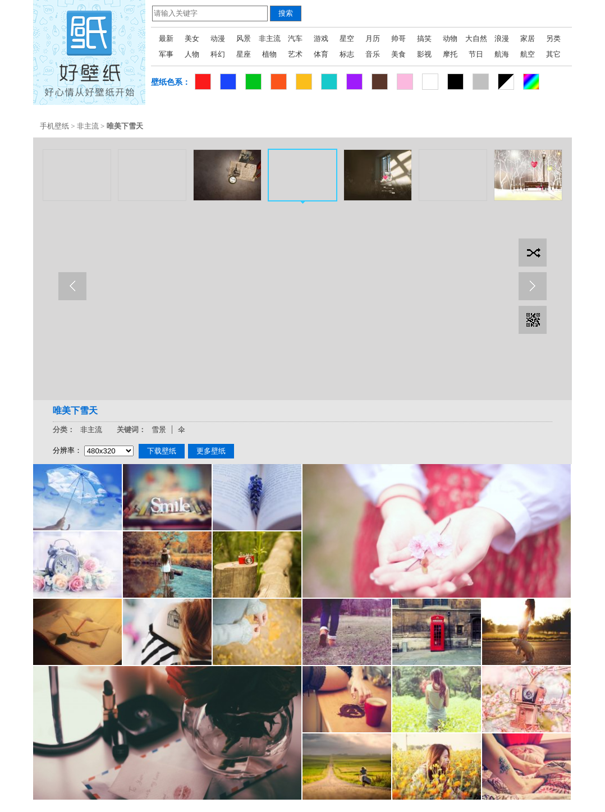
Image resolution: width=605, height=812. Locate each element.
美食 (398, 54)
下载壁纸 (161, 451)
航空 (527, 54)
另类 (553, 38)
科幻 (217, 54)
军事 (166, 54)
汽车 (295, 38)
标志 (347, 54)
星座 (243, 54)
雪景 (159, 429)
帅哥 (398, 38)
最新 (166, 38)
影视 (424, 54)
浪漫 (501, 38)
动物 (450, 38)
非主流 (270, 38)
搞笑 (424, 38)
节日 (476, 54)
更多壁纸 (211, 451)
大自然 (476, 38)
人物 (192, 54)
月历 (372, 38)
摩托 (450, 54)
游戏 (321, 38)
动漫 (217, 38)
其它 (553, 54)
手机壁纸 (54, 126)
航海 (501, 54)
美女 (192, 38)
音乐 (372, 54)
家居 (527, 38)
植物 (269, 54)
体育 (321, 54)
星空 (347, 38)
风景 (243, 38)
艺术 (295, 54)
